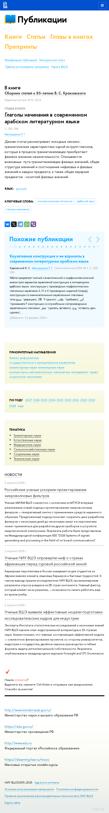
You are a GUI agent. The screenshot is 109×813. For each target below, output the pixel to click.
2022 (68, 400)
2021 (75, 400)
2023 (60, 400)
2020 (83, 400)
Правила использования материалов (27, 67)
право (94, 372)
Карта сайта (12, 803)
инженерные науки (51, 367)
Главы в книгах (71, 37)
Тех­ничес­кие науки (26, 458)
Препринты (21, 46)
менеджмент (80, 372)
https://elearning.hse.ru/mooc (27, 759)
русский (21, 189)
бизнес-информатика (24, 358)
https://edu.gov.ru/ (19, 726)
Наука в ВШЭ (59, 67)
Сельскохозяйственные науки (34, 449)
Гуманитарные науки (27, 435)
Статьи (36, 37)
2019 (91, 400)
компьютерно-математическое (31, 372)
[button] (15, 246)
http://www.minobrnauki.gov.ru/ (28, 710)
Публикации (42, 19)
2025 (44, 400)
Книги (13, 37)
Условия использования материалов (29, 789)
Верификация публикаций (21, 60)
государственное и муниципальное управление (42, 362)
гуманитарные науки (23, 367)
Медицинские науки (27, 444)
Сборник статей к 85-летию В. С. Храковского (45, 93)
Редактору (98, 808)
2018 (12, 406)
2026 (36, 400)
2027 (28, 400)
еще (21, 406)
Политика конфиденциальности (77, 789)
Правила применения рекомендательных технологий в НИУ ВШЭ (49, 796)
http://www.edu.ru (18, 743)
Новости (13, 474)
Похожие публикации (41, 239)
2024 (52, 400)
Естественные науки (28, 440)
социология (17, 376)
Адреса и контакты (46, 782)
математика (62, 372)
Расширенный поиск (52, 60)
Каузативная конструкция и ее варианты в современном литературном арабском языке (49, 259)
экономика (34, 376)
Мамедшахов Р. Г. (15, 134)
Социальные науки (26, 454)
